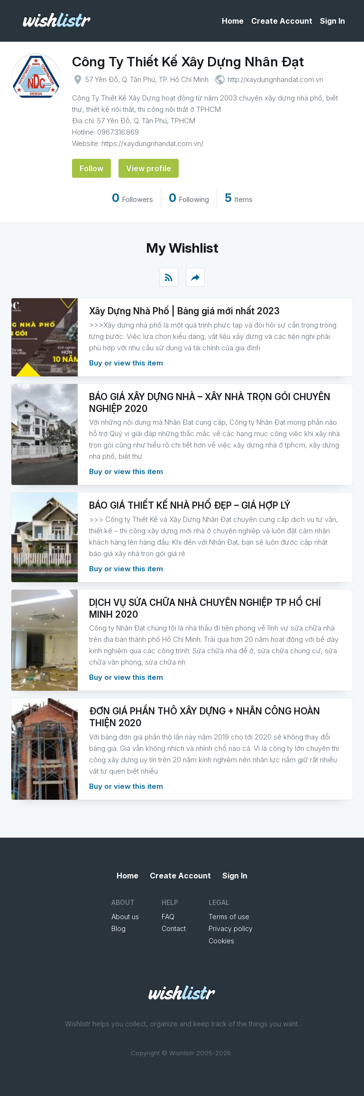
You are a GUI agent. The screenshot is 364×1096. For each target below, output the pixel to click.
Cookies (221, 941)
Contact (174, 928)
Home (233, 21)
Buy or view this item (126, 362)
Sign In (332, 21)
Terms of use (229, 917)
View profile (148, 168)
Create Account (281, 21)
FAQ (168, 917)
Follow (91, 168)
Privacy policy (231, 928)
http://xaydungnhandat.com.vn (275, 79)
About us (125, 917)
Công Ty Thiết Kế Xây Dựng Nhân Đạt (188, 62)
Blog (118, 928)
